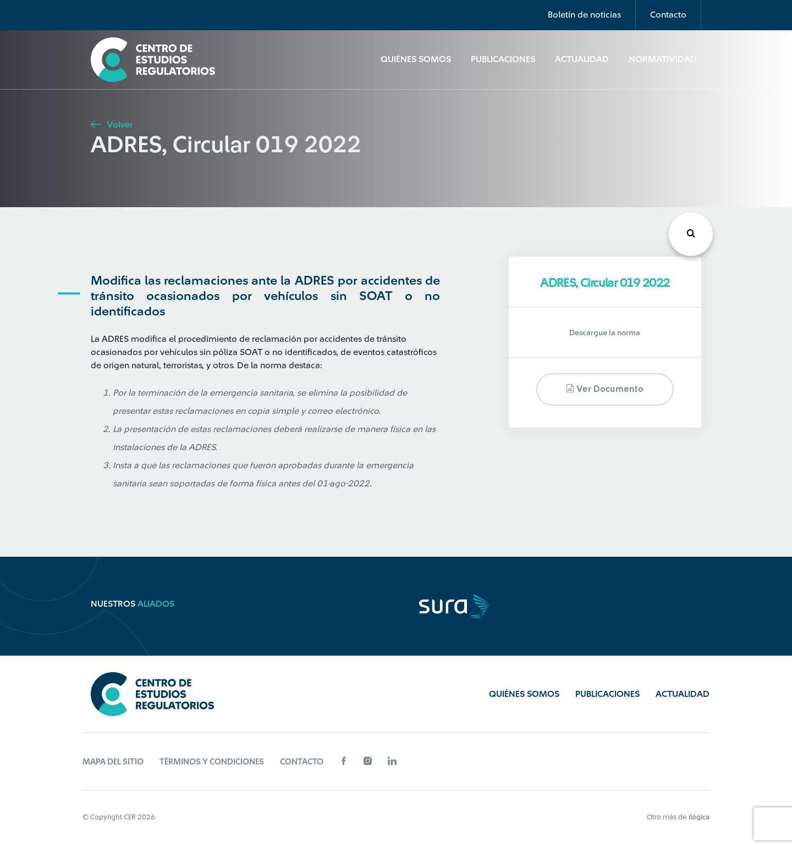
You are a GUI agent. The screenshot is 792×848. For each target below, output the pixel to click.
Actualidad (582, 59)
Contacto (668, 14)
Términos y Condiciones (212, 762)
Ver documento (605, 388)
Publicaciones (503, 59)
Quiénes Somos (416, 59)
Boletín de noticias (584, 14)
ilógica (699, 817)
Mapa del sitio (113, 762)
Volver (112, 124)
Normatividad (663, 59)
